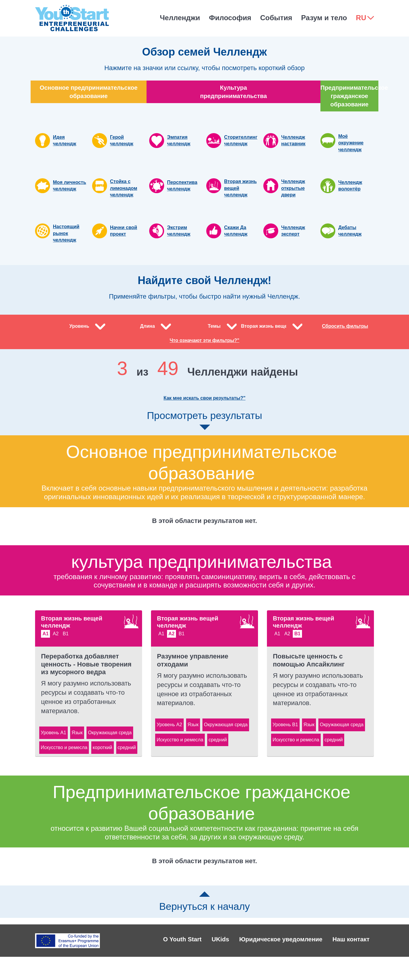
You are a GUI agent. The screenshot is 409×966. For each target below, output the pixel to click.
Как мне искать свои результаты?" (204, 404)
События (276, 18)
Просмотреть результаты (204, 426)
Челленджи (180, 18)
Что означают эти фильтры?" (204, 346)
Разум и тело (324, 18)
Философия (230, 18)
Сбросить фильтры (345, 329)
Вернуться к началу (204, 908)
